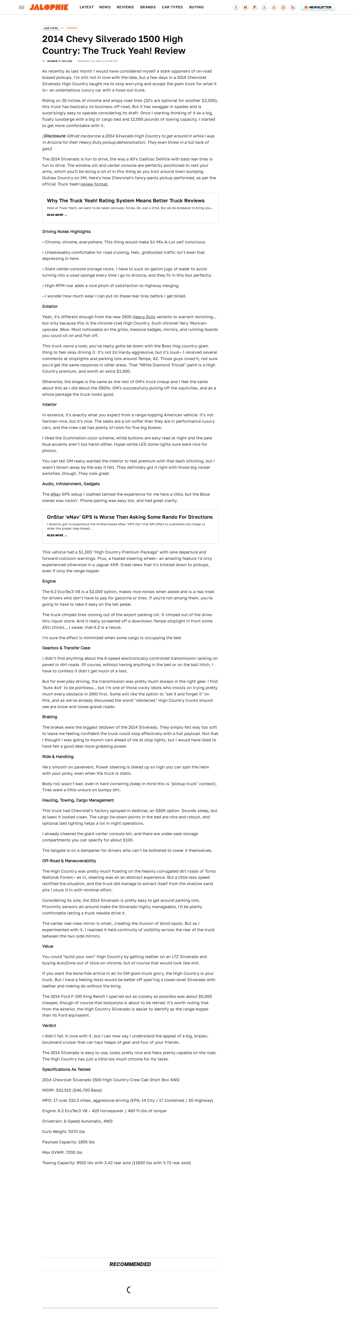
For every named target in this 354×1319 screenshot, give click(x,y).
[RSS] (292, 7)
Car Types (172, 7)
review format (94, 184)
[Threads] (273, 7)
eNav (56, 494)
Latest (87, 7)
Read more (55, 215)
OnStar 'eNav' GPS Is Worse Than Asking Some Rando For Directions (130, 517)
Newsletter (318, 7)
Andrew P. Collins (59, 61)
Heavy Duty (144, 316)
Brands (148, 7)
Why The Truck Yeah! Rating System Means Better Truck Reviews (126, 200)
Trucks (72, 28)
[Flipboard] (255, 7)
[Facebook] (236, 7)
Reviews (125, 7)
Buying (196, 7)
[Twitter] (264, 7)
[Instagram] (283, 7)
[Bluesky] (245, 7)
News (105, 7)
